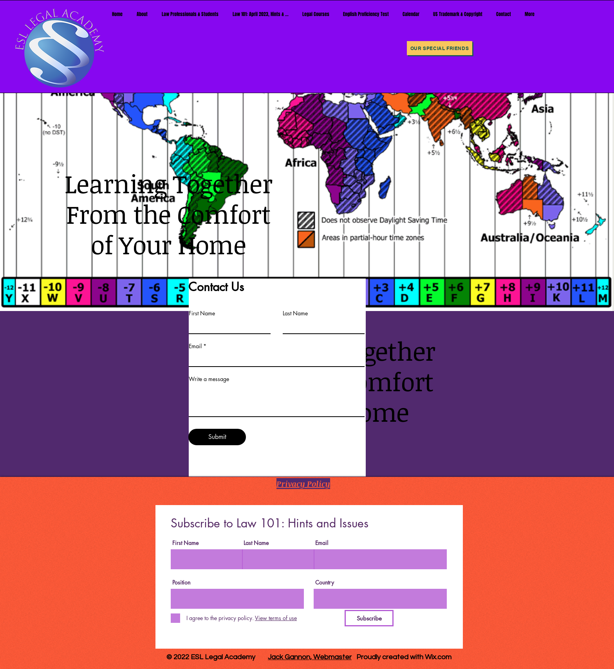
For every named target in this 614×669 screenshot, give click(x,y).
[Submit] (217, 437)
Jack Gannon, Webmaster (310, 657)
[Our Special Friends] (439, 48)
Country (324, 582)
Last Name (295, 313)
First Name (202, 313)
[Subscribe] (369, 618)
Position (181, 582)
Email (195, 346)
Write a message (209, 379)
